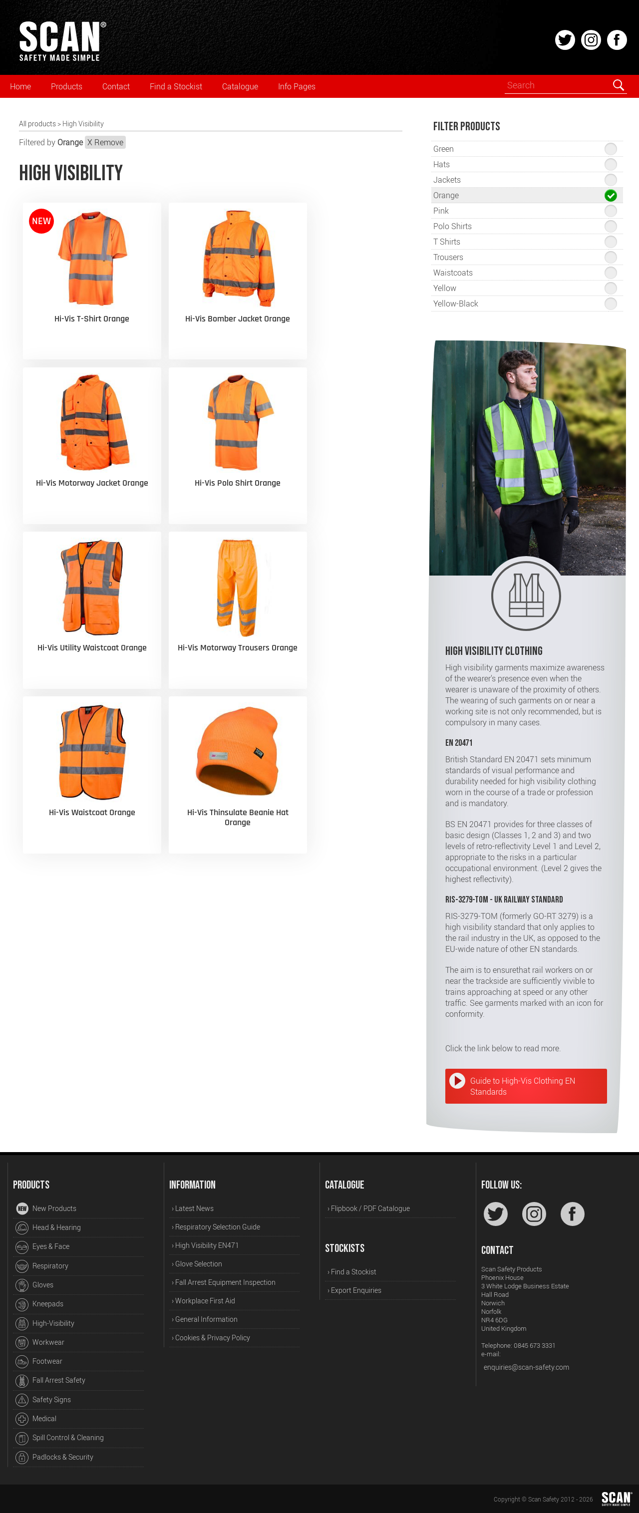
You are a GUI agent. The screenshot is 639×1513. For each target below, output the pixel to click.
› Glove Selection (197, 1263)
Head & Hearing (48, 1227)
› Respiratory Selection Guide (216, 1226)
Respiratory (41, 1266)
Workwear (39, 1342)
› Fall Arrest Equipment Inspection (224, 1282)
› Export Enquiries (354, 1290)
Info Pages (297, 86)
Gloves (34, 1285)
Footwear (38, 1361)
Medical (35, 1419)
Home (20, 86)
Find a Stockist (176, 86)
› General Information (205, 1319)
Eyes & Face (42, 1247)
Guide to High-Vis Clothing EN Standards (522, 1086)
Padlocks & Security (54, 1457)
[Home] (62, 59)
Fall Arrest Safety (50, 1381)
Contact (116, 86)
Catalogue (240, 86)
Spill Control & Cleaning (59, 1438)
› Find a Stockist (351, 1271)
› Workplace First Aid (203, 1300)
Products (66, 86)
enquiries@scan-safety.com (526, 1367)
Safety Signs (43, 1400)
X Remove (105, 142)
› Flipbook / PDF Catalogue (368, 1208)
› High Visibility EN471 (205, 1245)
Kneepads (39, 1304)
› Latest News (193, 1208)
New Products (45, 1209)
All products (37, 123)
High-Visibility (44, 1323)
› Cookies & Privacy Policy (211, 1337)
